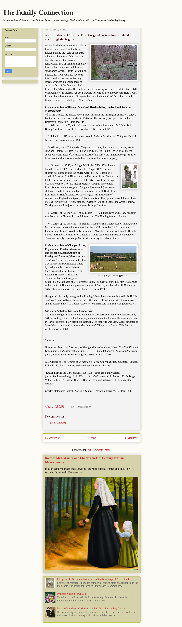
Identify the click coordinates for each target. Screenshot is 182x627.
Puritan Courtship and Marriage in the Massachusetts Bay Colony (91, 608)
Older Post (131, 438)
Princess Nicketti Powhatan (71, 593)
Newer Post (52, 438)
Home (92, 438)
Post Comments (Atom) (99, 449)
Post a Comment (57, 422)
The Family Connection (38, 12)
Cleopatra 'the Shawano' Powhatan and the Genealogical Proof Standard (94, 579)
